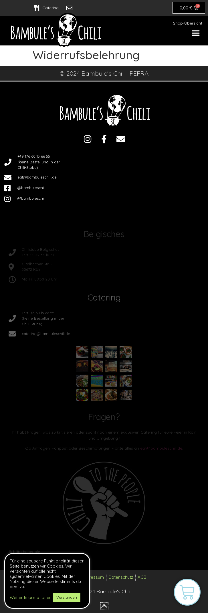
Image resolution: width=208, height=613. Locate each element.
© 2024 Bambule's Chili (104, 591)
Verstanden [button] (66, 597)
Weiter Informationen (30, 597)
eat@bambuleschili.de (161, 448)
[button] (195, 33)
